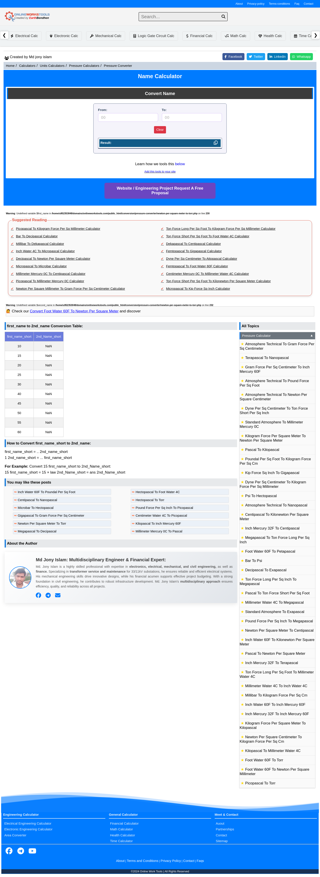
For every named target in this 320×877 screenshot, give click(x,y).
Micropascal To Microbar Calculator (41, 266)
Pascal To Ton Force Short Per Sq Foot (277, 593)
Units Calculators (52, 65)
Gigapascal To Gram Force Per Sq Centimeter (51, 515)
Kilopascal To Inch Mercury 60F (158, 523)
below (180, 164)
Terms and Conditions (142, 861)
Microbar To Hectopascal (36, 508)
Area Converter (15, 835)
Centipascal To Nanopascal (37, 500)
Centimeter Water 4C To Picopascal (161, 515)
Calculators (27, 65)
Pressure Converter (118, 65)
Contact (308, 3)
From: (102, 110)
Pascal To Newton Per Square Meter (275, 653)
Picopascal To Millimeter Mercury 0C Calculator (50, 281)
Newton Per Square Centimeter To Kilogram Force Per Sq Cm (271, 739)
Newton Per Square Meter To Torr (42, 523)
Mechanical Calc (105, 36)
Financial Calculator (124, 823)
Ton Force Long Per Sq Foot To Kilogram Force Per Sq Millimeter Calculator (221, 228)
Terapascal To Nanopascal (267, 358)
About (239, 3)
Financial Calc (199, 36)
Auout (220, 823)
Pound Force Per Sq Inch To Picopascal (164, 508)
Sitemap (222, 841)
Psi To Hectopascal (261, 496)
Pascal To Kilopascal (262, 450)
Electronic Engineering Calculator (28, 829)
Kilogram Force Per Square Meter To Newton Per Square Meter (273, 438)
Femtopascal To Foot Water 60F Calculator (197, 266)
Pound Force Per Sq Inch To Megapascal (279, 621)
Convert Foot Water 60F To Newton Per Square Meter (74, 311)
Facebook (233, 56)
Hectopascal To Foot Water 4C (158, 492)
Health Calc (270, 36)
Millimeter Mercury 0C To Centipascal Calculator (51, 274)
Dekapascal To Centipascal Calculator (193, 244)
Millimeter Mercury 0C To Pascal (159, 531)
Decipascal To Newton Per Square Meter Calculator (53, 258)
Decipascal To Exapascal (265, 570)
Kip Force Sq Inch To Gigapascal (272, 473)
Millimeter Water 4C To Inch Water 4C (276, 686)
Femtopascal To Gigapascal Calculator (194, 251)
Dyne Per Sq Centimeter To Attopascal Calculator (201, 258)
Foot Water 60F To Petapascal (270, 551)
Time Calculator (121, 841)
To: (164, 110)
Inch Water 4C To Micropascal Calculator (45, 251)
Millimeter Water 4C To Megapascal (274, 602)
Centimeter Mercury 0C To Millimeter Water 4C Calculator (207, 274)
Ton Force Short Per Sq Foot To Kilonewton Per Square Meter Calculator (218, 281)
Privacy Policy (171, 861)
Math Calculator (121, 829)
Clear (160, 129)
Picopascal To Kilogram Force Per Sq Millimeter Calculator (58, 228)
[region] (121, 384)
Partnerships (225, 829)
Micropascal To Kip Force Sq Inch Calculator (198, 288)
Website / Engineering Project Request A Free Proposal (160, 190)
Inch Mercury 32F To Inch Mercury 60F (277, 714)
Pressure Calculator (277, 335)
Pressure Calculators (84, 65)
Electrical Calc (24, 36)
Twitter (256, 56)
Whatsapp (301, 56)
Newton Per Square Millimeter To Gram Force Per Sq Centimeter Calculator (70, 288)
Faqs (200, 861)
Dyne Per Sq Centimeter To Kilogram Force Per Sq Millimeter (273, 484)
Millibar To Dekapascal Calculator (40, 244)
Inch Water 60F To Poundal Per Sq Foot (46, 492)
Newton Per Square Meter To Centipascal (279, 630)
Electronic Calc (64, 36)
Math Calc (235, 36)
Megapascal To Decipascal (37, 531)
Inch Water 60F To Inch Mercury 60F (275, 704)
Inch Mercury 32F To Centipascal (272, 528)
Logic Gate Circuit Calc (153, 36)
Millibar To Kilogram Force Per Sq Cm (276, 695)
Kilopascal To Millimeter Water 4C (272, 751)
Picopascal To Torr (260, 783)
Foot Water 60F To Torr (264, 760)
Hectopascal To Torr (150, 500)
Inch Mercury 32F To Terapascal (271, 663)
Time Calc (304, 36)
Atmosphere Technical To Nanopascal (276, 505)
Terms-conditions (279, 3)
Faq (296, 3)
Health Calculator (122, 835)
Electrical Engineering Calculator (27, 823)
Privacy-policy (256, 3)
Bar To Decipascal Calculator (37, 236)
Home (10, 65)
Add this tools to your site (160, 171)
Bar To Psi (253, 561)
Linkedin (278, 56)
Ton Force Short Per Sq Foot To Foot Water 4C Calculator (207, 236)
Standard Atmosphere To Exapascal (274, 612)
